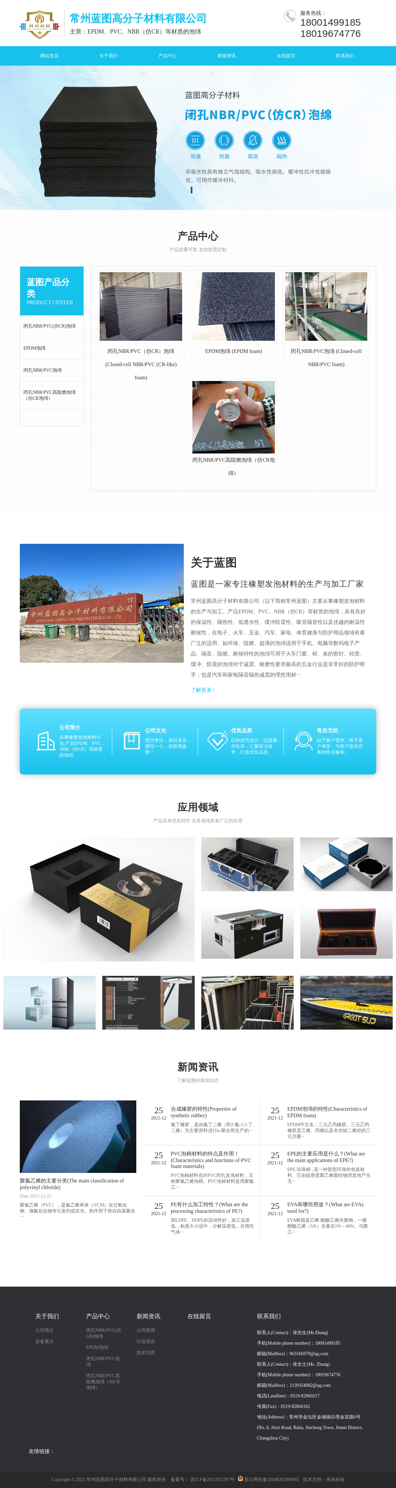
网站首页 (49, 55)
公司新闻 (146, 1330)
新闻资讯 (226, 55)
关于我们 (108, 55)
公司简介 (44, 1330)
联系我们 (345, 55)
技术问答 (146, 1352)
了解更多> (203, 690)
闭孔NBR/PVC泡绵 (103, 1361)
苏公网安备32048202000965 (269, 1479)
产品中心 (167, 55)
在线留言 (286, 55)
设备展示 (44, 1341)
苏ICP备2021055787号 (212, 1479)
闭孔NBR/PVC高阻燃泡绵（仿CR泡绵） (103, 1381)
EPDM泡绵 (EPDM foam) (233, 351)
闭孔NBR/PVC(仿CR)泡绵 (103, 1333)
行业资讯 (146, 1341)
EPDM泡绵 (97, 1347)
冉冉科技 (335, 1479)
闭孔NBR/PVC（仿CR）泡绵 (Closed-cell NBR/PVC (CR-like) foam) (141, 364)
